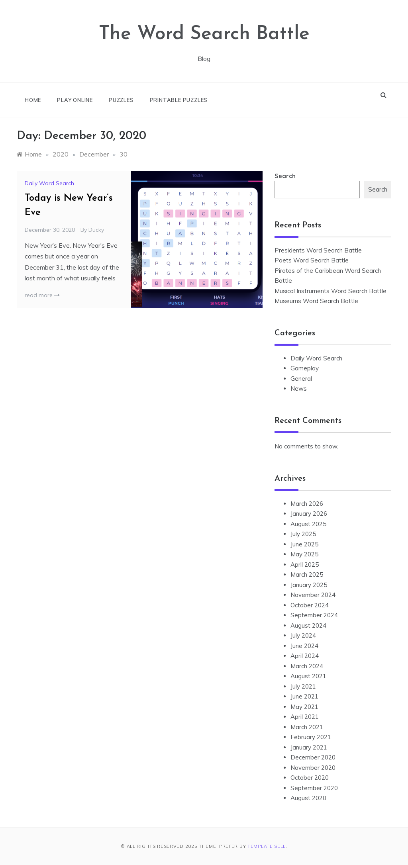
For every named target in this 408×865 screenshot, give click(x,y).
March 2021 (306, 727)
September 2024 (314, 615)
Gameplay (304, 368)
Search (285, 176)
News (298, 388)
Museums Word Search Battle (316, 301)
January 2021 (308, 747)
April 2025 (304, 564)
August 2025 (308, 524)
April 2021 (304, 716)
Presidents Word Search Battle (318, 250)
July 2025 (303, 534)
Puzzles (121, 100)
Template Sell (266, 846)
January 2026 (308, 513)
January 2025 (308, 585)
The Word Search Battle (204, 34)
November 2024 (312, 595)
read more (42, 295)
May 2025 (304, 554)
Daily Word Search (49, 183)
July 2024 (303, 635)
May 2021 (304, 706)
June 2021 (304, 696)
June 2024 (304, 646)
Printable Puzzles (179, 100)
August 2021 (308, 676)
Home (33, 100)
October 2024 (309, 605)
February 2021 (310, 737)
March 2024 (306, 666)
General (301, 378)
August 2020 (308, 798)
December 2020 (312, 757)
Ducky (96, 229)
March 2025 (306, 574)
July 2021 (303, 686)
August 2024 (308, 625)
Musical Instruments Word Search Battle (330, 291)
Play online (75, 100)
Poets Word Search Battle (312, 260)
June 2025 (304, 544)
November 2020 (312, 767)
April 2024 (304, 656)
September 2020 (314, 788)
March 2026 (306, 503)
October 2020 (309, 777)
